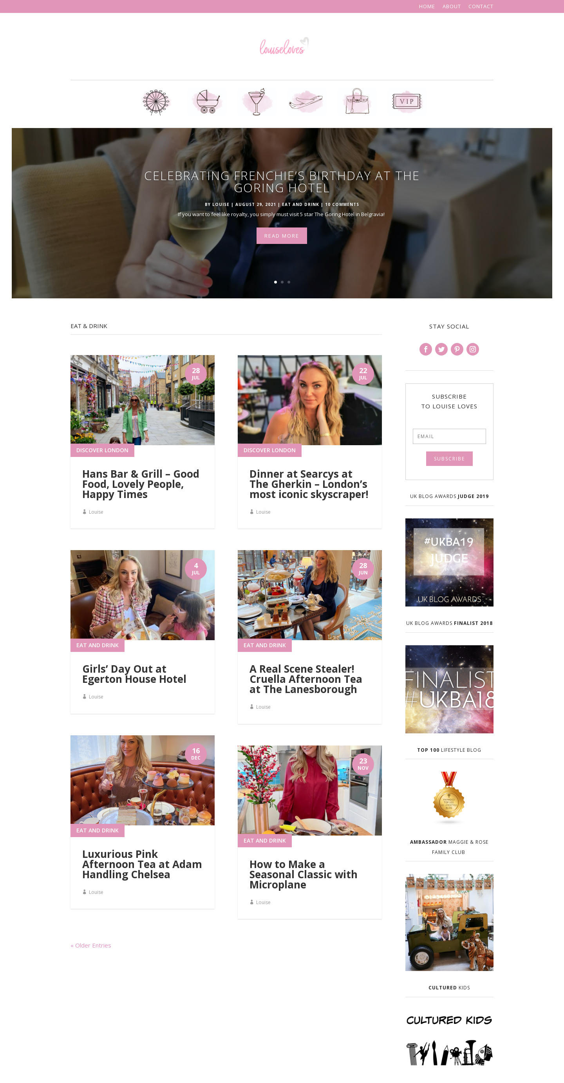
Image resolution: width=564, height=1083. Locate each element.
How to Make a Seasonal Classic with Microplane (303, 874)
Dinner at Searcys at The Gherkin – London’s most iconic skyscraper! (309, 484)
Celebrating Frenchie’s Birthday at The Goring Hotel (282, 182)
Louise (221, 205)
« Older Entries (90, 945)
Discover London (102, 450)
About (452, 7)
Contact (481, 7)
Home (427, 7)
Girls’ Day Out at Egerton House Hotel (134, 674)
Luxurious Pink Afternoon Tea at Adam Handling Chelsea (142, 864)
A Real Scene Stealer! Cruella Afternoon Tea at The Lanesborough (305, 679)
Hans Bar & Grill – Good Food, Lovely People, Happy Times (140, 484)
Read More (281, 236)
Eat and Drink (300, 205)
